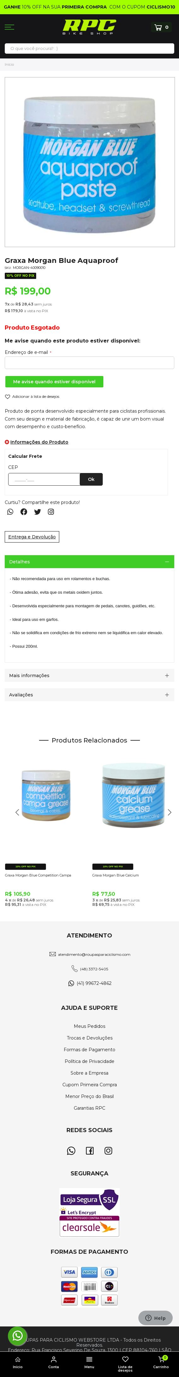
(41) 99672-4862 (94, 983)
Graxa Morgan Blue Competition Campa (38, 875)
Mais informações (29, 675)
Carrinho (161, 1362)
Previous (15, 815)
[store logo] (89, 27)
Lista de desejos (125, 1364)
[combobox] (89, 48)
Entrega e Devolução (32, 537)
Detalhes (19, 562)
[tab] (89, 561)
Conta (54, 1362)
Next (167, 815)
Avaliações (21, 695)
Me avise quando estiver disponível (54, 382)
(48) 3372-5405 (94, 969)
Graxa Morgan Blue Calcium (115, 875)
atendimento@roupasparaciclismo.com (94, 954)
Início (9, 64)
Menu (89, 1362)
